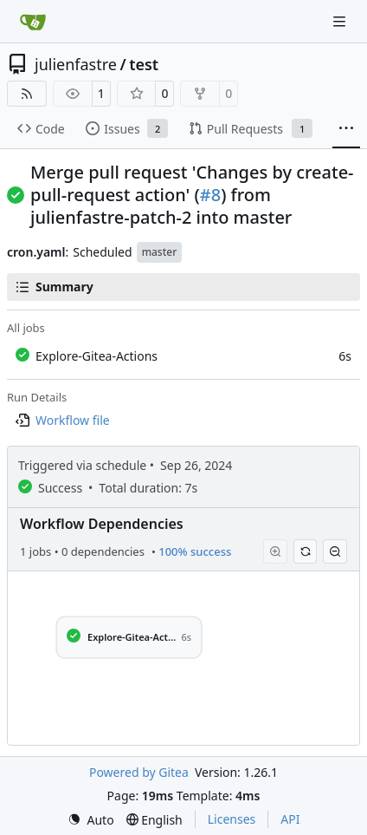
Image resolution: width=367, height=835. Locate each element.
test (143, 64)
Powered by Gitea (139, 772)
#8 (210, 194)
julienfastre (76, 64)
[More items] (346, 129)
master (159, 252)
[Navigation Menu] (341, 21)
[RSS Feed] (27, 94)
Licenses (232, 819)
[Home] (33, 21)
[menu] (91, 820)
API (289, 819)
